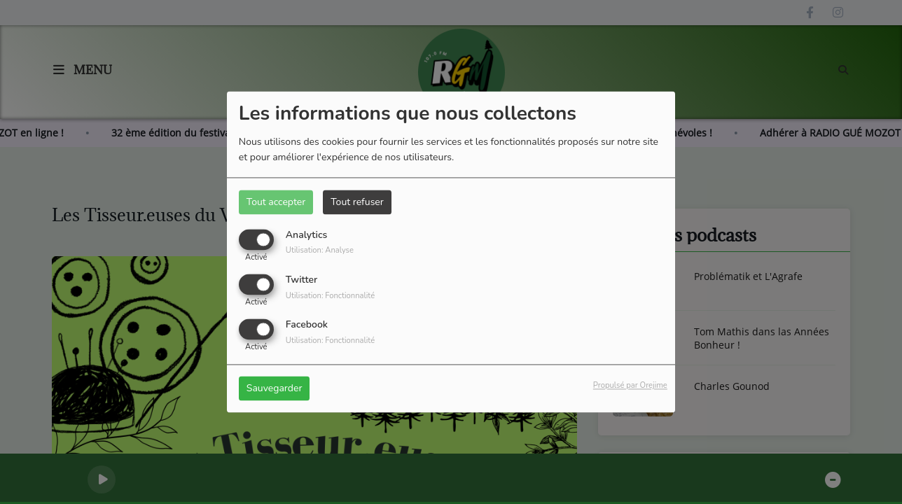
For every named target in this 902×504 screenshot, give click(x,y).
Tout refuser (357, 202)
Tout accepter (276, 202)
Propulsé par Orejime (630, 386)
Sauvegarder (275, 389)
